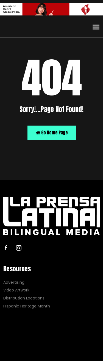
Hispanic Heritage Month (26, 306)
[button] (96, 27)
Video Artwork (16, 290)
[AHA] (51, 9)
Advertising (13, 282)
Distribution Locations (23, 298)
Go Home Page (52, 132)
